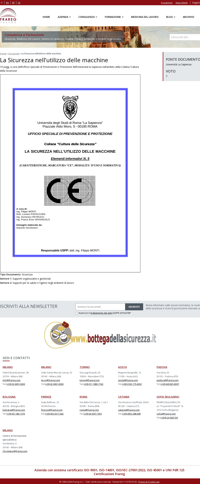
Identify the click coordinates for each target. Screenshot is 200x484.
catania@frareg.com (129, 409)
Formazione (113, 17)
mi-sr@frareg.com (50, 379)
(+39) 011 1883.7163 (93, 383)
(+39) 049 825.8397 (169, 383)
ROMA (83, 396)
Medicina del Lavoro (145, 17)
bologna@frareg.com (14, 409)
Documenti (14, 53)
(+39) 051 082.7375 (15, 413)
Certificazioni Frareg (109, 473)
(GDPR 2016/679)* (121, 312)
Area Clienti (182, 2)
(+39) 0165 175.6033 (132, 383)
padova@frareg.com (167, 379)
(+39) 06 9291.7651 (92, 413)
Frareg (3, 53)
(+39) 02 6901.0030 (15, 383)
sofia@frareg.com (166, 413)
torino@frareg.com (90, 379)
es (19, 2)
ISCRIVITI (134, 306)
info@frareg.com (11, 379)
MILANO (8, 366)
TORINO (85, 366)
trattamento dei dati (101, 312)
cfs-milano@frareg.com (15, 450)
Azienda (63, 17)
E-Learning (166, 2)
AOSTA (122, 366)
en (7, 2)
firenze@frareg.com (51, 409)
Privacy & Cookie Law (148, 480)
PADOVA (162, 366)
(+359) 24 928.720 (169, 417)
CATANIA (123, 396)
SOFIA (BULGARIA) (168, 396)
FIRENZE (46, 396)
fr (13, 2)
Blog (169, 17)
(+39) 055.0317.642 (54, 413)
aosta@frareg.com (128, 379)
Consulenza (86, 17)
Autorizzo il (83, 312)
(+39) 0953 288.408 (131, 413)
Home (46, 17)
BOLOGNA (9, 396)
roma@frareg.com (89, 409)
